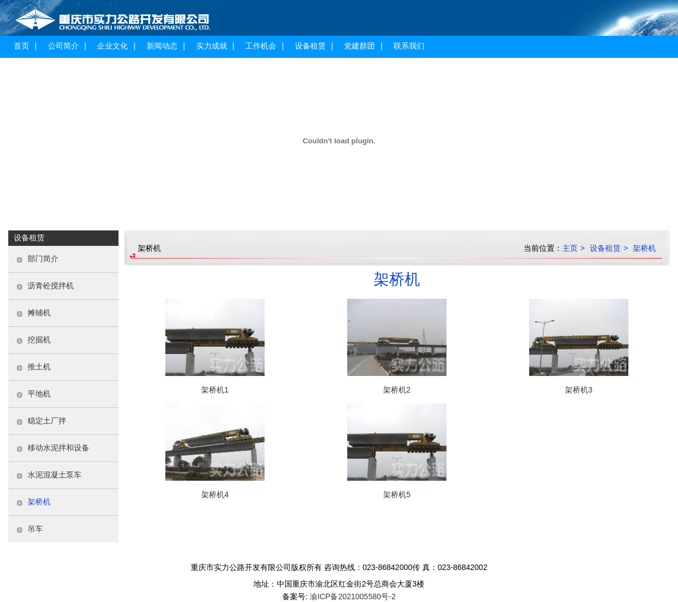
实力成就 (211, 45)
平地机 (39, 393)
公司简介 (63, 45)
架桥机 (39, 501)
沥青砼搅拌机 (51, 285)
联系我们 (409, 45)
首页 (21, 45)
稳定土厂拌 (47, 420)
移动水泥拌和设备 (58, 447)
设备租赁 (310, 45)
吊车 (35, 528)
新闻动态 (162, 45)
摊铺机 (39, 312)
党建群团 (359, 45)
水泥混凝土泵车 (55, 474)
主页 (570, 248)
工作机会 (260, 45)
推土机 (39, 366)
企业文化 (112, 45)
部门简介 (43, 258)
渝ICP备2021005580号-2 (352, 596)
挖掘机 (39, 339)
